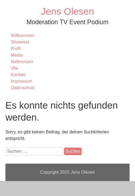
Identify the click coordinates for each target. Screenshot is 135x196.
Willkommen (22, 35)
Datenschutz (23, 87)
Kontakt (18, 74)
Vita (14, 68)
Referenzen (22, 61)
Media (17, 55)
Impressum (21, 81)
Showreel (20, 42)
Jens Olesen (67, 11)
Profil (16, 48)
